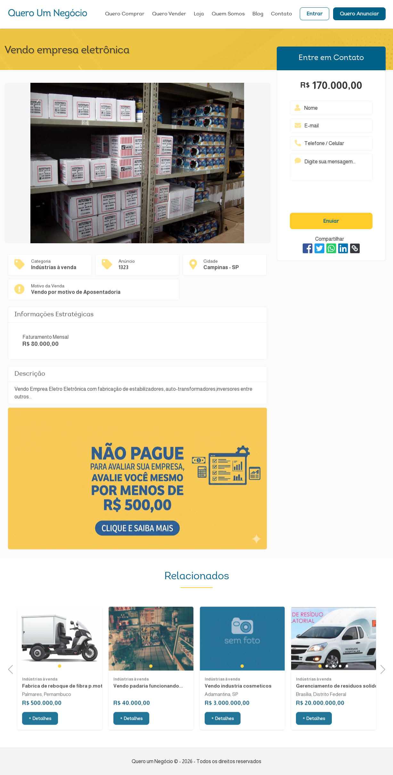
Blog (257, 14)
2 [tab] (326, 688)
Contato (281, 14)
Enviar (331, 221)
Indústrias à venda (39, 701)
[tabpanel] (59, 661)
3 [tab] (333, 688)
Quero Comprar (124, 14)
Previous (12, 668)
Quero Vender (169, 14)
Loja (199, 14)
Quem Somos (228, 14)
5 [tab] (347, 688)
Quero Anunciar (359, 14)
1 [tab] (59, 688)
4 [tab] (340, 688)
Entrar (315, 14)
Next (380, 668)
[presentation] (331, 198)
